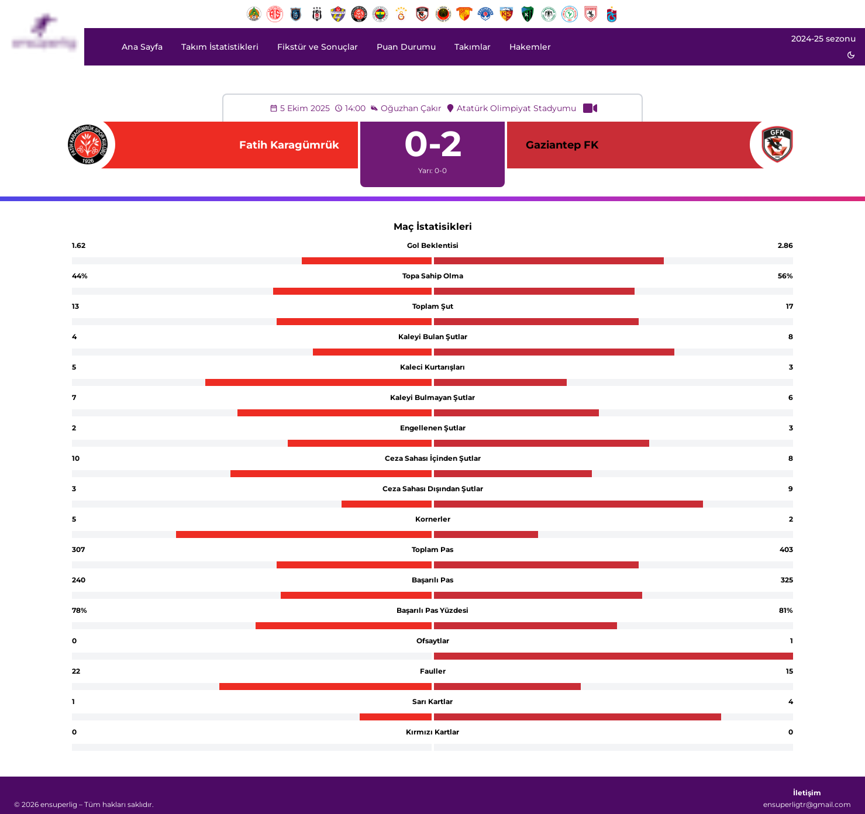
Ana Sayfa (142, 47)
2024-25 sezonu (823, 38)
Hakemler (530, 47)
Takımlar (472, 47)
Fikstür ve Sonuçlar (317, 47)
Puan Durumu (406, 47)
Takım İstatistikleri (220, 47)
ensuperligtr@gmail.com (807, 804)
